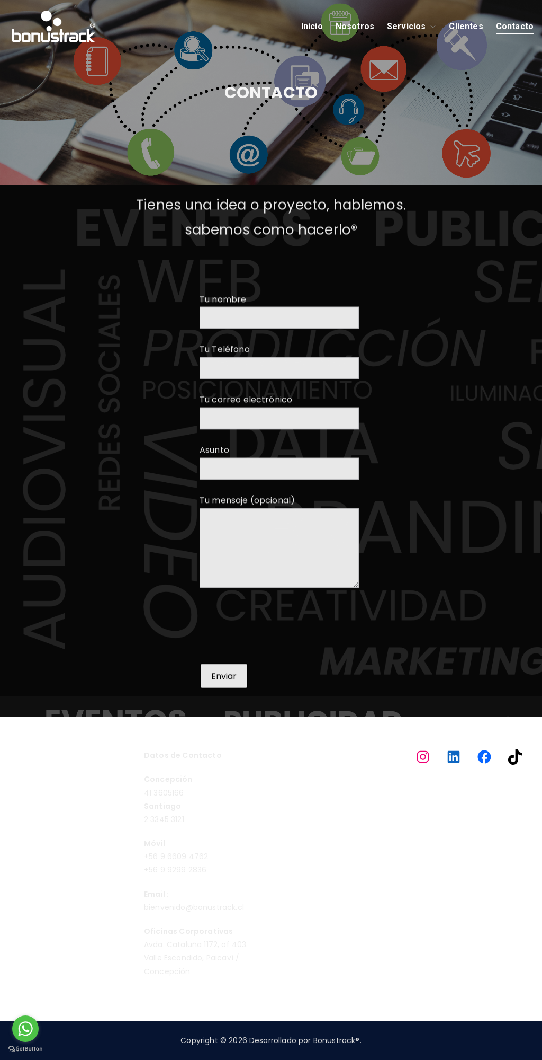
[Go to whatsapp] (25, 1028)
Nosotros (355, 26)
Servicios (411, 26)
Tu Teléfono (279, 388)
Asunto (279, 489)
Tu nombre (279, 338)
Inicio (312, 26)
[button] (431, 26)
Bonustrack (334, 1040)
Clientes (466, 26)
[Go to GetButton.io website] (25, 1049)
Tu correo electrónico (279, 438)
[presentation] (280, 656)
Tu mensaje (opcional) (279, 572)
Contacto (515, 26)
